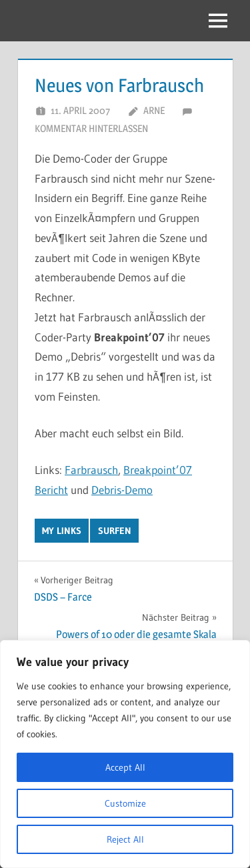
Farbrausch (91, 470)
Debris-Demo (122, 490)
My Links (61, 531)
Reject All (125, 839)
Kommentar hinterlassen (91, 128)
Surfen (114, 531)
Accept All (125, 767)
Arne (154, 110)
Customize (125, 803)
